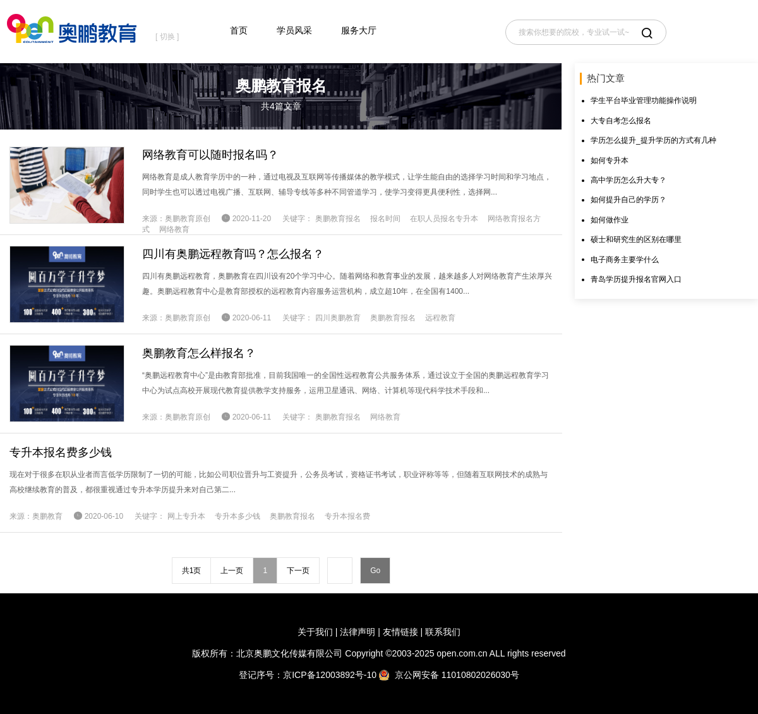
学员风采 (294, 30)
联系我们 (442, 632)
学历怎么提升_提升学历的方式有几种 (653, 140)
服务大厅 (358, 30)
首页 (239, 30)
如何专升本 (610, 160)
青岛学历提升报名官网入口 (636, 279)
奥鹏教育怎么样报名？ (199, 353)
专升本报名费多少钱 (60, 452)
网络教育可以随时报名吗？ (210, 154)
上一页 (231, 570)
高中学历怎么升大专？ (628, 180)
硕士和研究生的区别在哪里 (636, 239)
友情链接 (400, 632)
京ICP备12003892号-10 (329, 675)
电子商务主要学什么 (625, 259)
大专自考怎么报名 (621, 120)
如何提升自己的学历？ (628, 199)
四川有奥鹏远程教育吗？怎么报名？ (233, 254)
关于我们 (315, 632)
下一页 (298, 570)
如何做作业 (610, 219)
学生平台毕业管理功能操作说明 (644, 100)
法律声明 (357, 632)
